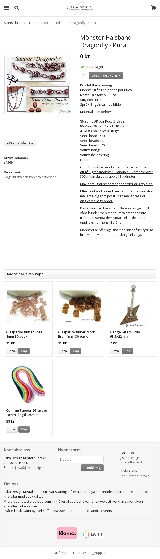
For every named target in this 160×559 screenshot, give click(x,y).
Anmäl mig (92, 467)
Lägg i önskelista (20, 142)
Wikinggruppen (94, 552)
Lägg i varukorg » (105, 75)
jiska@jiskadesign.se (31, 467)
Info (12, 351)
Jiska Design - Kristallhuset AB (133, 460)
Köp (24, 351)
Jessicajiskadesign (135, 475)
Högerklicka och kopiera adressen (30, 177)
